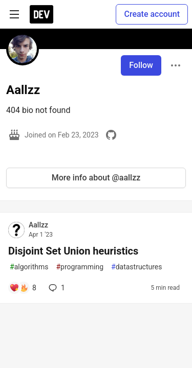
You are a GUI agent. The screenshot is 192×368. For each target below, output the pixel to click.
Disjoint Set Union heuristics (73, 251)
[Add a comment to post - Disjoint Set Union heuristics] (22, 288)
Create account (152, 14)
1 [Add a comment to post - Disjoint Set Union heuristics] (56, 288)
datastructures (136, 267)
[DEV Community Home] (41, 14)
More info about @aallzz (96, 177)
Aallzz (38, 225)
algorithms (29, 267)
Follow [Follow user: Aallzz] (141, 65)
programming (79, 267)
